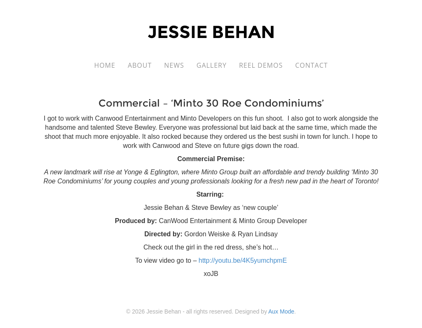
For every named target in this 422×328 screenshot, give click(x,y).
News (174, 65)
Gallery (212, 65)
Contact (311, 65)
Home (104, 65)
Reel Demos (261, 65)
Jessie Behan (211, 32)
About (140, 65)
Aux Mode (281, 311)
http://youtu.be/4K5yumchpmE (243, 260)
